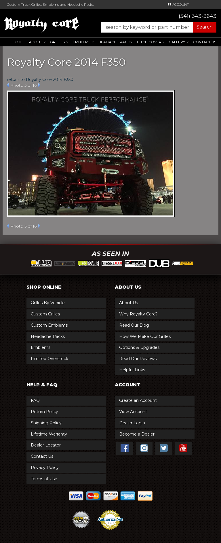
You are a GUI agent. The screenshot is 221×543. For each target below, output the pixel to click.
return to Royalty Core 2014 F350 (40, 79)
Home (18, 42)
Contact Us (204, 42)
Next (39, 85)
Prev (8, 85)
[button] (156, 27)
